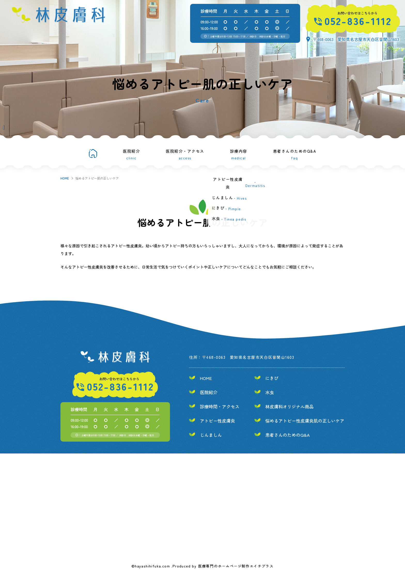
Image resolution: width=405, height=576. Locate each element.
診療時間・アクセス (219, 406)
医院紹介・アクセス (185, 154)
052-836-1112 (358, 21)
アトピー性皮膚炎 (217, 420)
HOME (64, 178)
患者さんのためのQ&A (294, 154)
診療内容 (238, 154)
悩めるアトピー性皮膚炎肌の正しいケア (304, 420)
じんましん (211, 435)
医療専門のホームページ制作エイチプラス (236, 566)
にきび (271, 378)
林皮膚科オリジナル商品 (289, 406)
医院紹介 (131, 154)
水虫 (269, 392)
